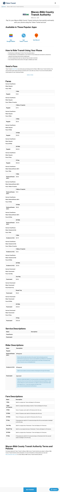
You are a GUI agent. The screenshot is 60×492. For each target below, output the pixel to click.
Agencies (4, 6)
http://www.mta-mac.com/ (11, 454)
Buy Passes (30, 489)
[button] (55, 3)
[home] (9, 3)
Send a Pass (14, 68)
